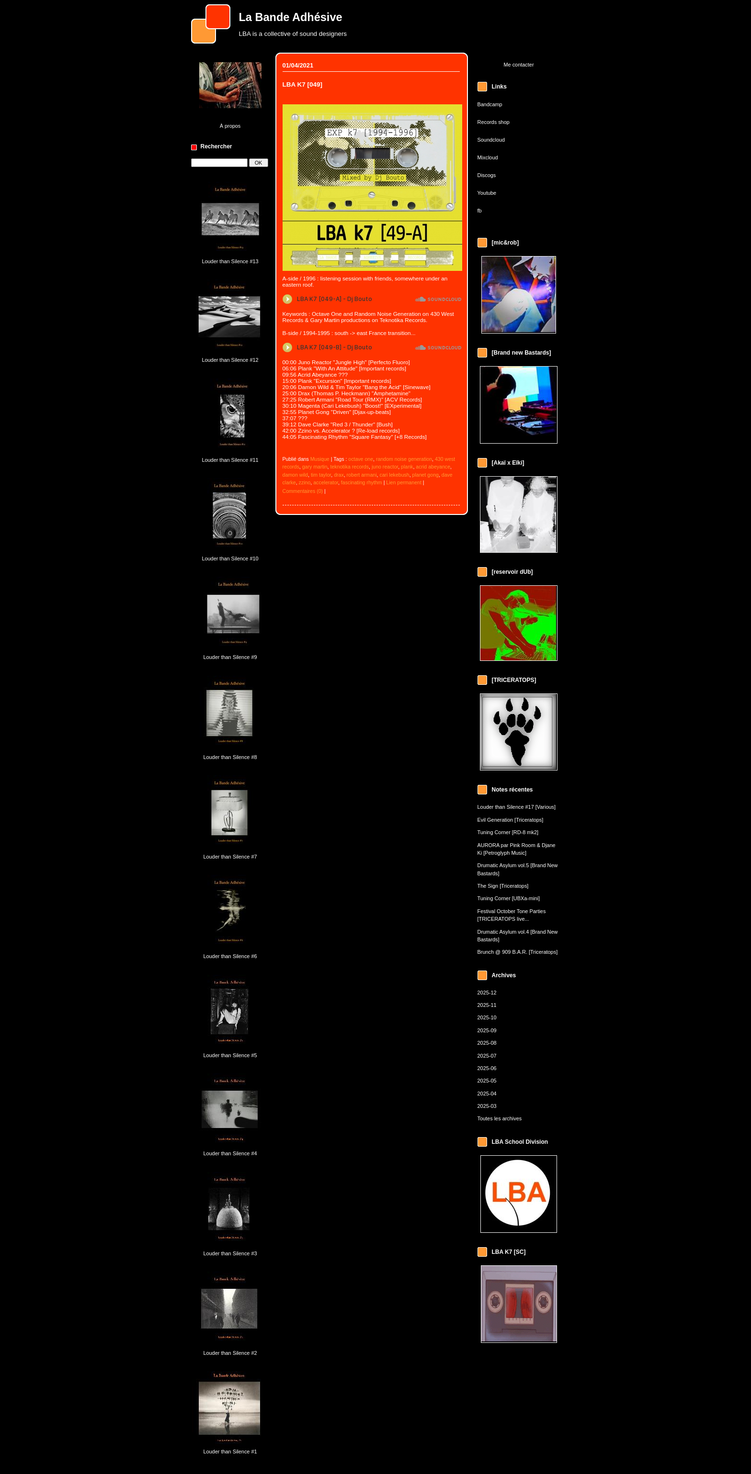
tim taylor (321, 475)
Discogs (487, 175)
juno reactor (385, 466)
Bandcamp (490, 104)
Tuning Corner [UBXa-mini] (509, 898)
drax (339, 475)
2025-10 (487, 1017)
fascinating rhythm (361, 482)
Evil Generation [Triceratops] (511, 820)
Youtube (487, 193)
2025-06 (487, 1068)
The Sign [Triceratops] (503, 886)
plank (407, 466)
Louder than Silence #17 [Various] (517, 807)
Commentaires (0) (303, 491)
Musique (320, 459)
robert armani (362, 475)
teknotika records (349, 466)
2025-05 (487, 1080)
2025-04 (487, 1093)
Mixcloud (488, 157)
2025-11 (487, 1005)
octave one (360, 459)
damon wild (295, 475)
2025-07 (487, 1056)
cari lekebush (394, 475)
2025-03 (487, 1106)
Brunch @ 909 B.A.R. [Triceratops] (518, 952)
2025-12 (487, 992)
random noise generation (404, 459)
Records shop (494, 122)
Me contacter (518, 64)
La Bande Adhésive (290, 17)
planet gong (425, 475)
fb (480, 210)
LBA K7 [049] (303, 84)
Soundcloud (491, 140)
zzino (305, 482)
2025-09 (487, 1030)
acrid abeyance (433, 466)
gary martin (315, 466)
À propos (230, 126)
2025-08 (487, 1043)
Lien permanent (403, 482)
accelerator (325, 482)
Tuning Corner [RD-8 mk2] (508, 832)
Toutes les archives (500, 1118)
